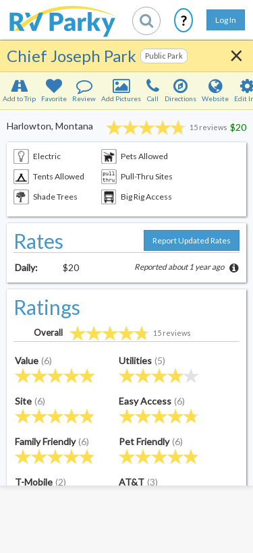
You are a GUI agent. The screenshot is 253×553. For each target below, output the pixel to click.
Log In (225, 20)
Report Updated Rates (191, 240)
